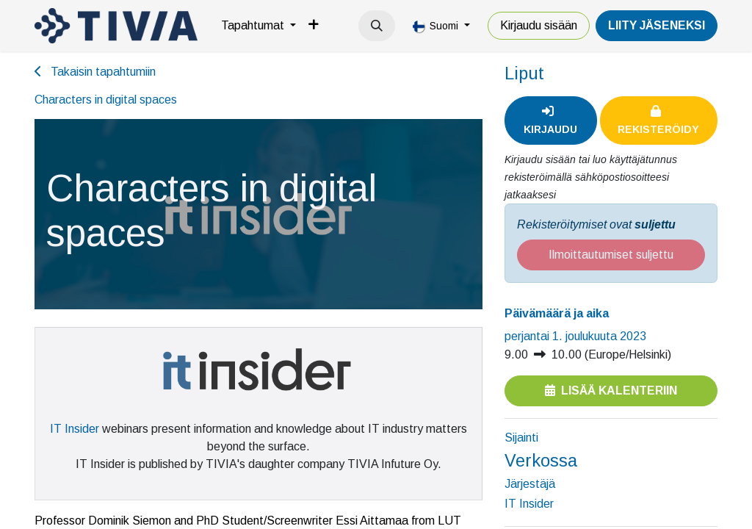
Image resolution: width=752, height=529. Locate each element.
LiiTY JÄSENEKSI (656, 25)
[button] (376, 25)
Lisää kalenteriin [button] (611, 390)
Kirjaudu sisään (538, 25)
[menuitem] (258, 25)
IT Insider (74, 428)
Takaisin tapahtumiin (95, 71)
